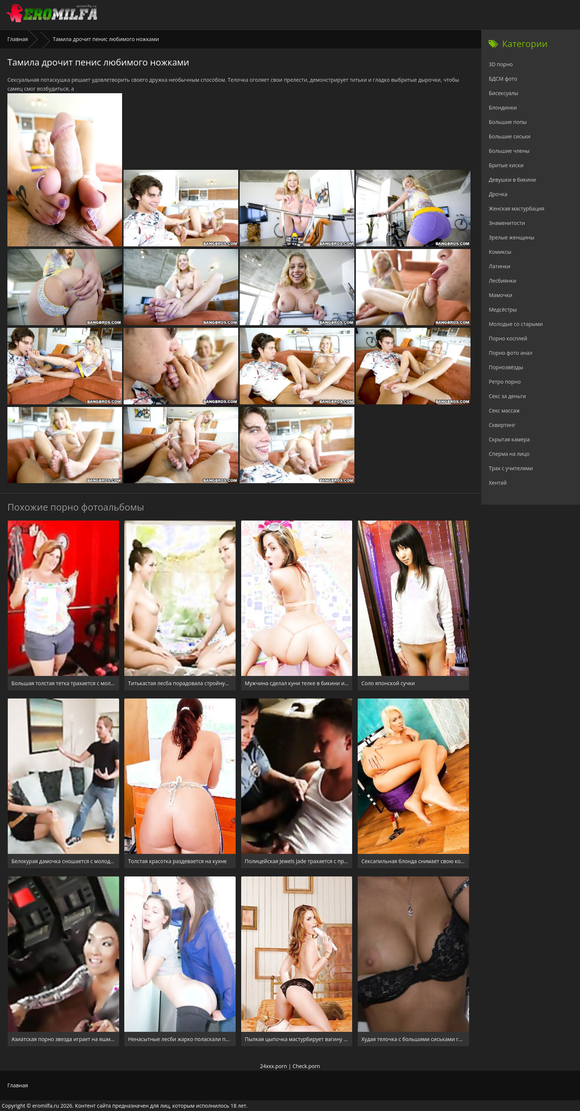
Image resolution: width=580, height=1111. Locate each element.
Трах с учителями (511, 468)
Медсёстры (503, 309)
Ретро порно (504, 381)
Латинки (499, 266)
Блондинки (503, 107)
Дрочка (498, 194)
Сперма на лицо (509, 453)
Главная (17, 39)
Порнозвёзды (506, 367)
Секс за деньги (507, 396)
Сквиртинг (502, 424)
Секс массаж (504, 410)
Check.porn (306, 1066)
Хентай (497, 482)
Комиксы (500, 251)
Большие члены (509, 150)
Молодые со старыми (516, 323)
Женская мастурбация (516, 208)
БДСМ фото (503, 78)
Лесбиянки (502, 280)
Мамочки (500, 295)
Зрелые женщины (511, 237)
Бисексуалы (503, 93)
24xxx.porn (273, 1066)
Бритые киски (506, 165)
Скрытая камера (509, 439)
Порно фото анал (510, 352)
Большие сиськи (509, 136)
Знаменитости (507, 222)
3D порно (501, 64)
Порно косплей (508, 338)
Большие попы (508, 121)
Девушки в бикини (512, 179)
